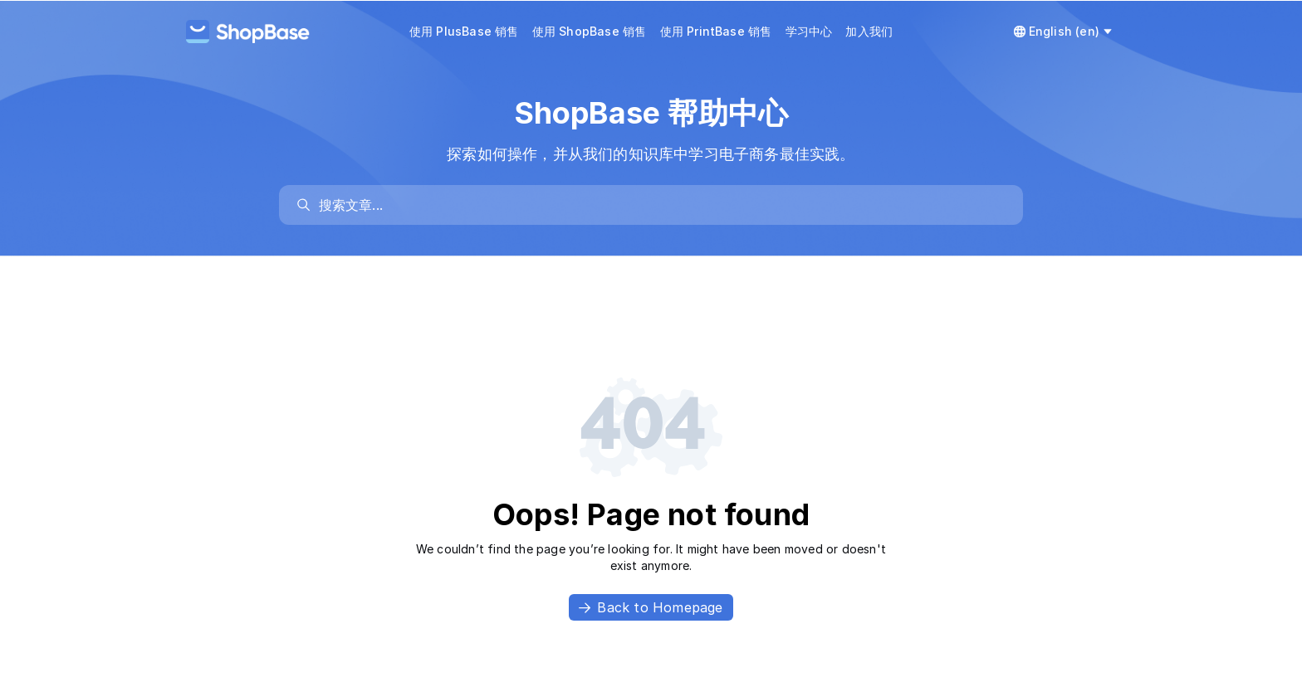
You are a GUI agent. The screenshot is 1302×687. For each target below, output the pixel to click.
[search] (659, 205)
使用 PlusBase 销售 (464, 31)
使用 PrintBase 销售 (716, 31)
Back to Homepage (650, 607)
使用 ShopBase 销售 (589, 31)
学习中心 (809, 31)
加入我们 (869, 31)
